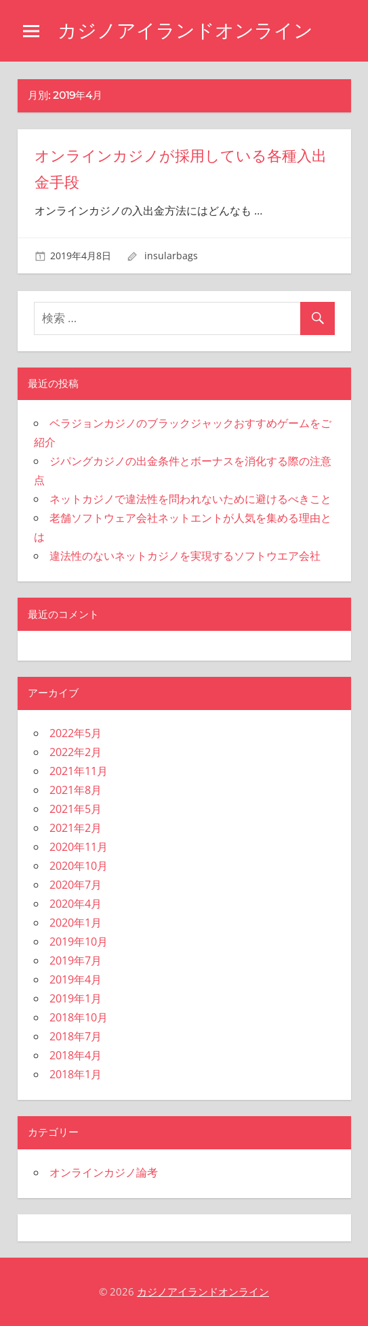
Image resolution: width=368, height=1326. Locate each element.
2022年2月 (75, 752)
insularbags (171, 255)
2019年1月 (75, 998)
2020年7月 (75, 884)
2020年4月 (75, 903)
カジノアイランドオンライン (185, 30)
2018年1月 (75, 1074)
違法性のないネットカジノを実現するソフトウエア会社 (185, 555)
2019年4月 (75, 979)
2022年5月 (75, 733)
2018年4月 (75, 1055)
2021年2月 (75, 827)
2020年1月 (75, 922)
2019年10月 (78, 941)
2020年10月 (78, 865)
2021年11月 (78, 771)
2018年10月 (78, 1017)
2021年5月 (75, 808)
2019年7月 (75, 960)
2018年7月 (75, 1036)
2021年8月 (75, 789)
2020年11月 (78, 846)
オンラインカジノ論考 (103, 1172)
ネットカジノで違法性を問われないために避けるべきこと (190, 498)
